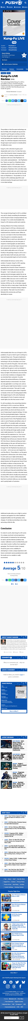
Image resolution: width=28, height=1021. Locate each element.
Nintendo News (6, 1004)
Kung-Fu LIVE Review (9, 78)
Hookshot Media (12, 991)
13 (9, 747)
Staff (14, 879)
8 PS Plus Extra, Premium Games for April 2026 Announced (15, 823)
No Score (4, 60)
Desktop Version (19, 887)
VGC (24, 1004)
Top (4, 879)
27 (9, 759)
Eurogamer (19, 1004)
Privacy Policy (20, 882)
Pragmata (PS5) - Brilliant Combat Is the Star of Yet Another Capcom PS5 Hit (13, 835)
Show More (14, 973)
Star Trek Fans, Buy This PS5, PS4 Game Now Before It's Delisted (14, 870)
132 (9, 778)
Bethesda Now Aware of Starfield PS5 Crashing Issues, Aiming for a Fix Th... (15, 854)
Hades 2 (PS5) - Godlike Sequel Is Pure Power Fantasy (15, 859)
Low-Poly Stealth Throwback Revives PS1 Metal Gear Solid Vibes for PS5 (15, 847)
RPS (22, 1007)
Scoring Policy (14, 575)
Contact (13, 882)
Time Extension (9, 1001)
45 (9, 769)
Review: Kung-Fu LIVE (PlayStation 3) (9, 706)
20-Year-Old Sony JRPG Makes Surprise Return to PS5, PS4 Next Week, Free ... (15, 828)
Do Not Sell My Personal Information (14, 995)
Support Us (7, 882)
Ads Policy (15, 884)
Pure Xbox (20, 999)
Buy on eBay (14, 711)
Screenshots (20, 69)
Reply (21, 652)
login (21, 675)
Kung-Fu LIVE (14, 40)
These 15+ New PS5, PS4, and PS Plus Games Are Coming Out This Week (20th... (14, 841)
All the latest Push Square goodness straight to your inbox (14, 1013)
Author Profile (8, 652)
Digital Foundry (19, 1001)
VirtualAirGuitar (4, 694)
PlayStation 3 (12, 45)
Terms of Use (7, 884)
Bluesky (15, 652)
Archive (22, 884)
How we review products (14, 573)
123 (9, 787)
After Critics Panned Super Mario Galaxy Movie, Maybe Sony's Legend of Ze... (15, 865)
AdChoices (22, 993)
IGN (13, 1004)
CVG (18, 1007)
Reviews (11, 69)
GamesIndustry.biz (10, 1007)
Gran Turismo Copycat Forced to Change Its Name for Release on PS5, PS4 (15, 817)
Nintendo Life (12, 999)
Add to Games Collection (10, 64)
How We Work (21, 879)
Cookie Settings (9, 887)
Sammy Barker (13, 95)
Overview (4, 69)
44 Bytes (17, 993)
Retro (8, 73)
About (9, 879)
